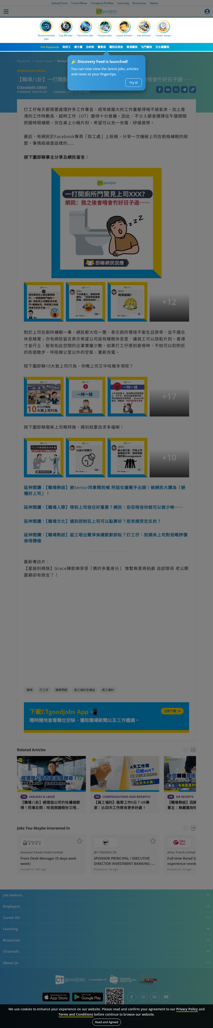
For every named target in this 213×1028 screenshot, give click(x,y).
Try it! (133, 82)
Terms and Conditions (76, 1014)
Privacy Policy (187, 1009)
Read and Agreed (106, 1022)
